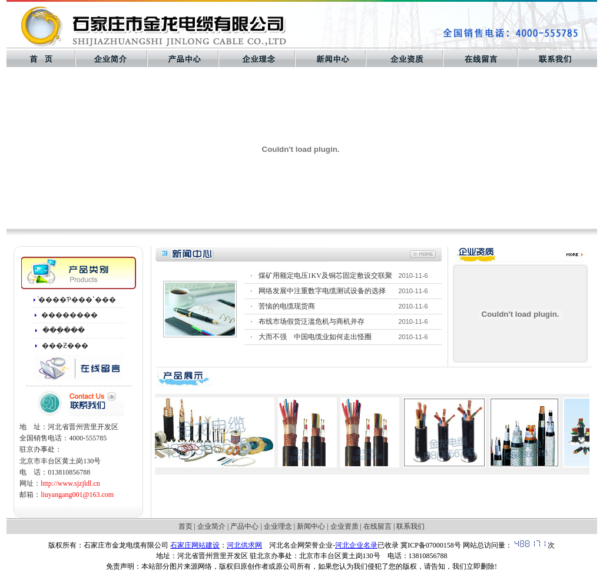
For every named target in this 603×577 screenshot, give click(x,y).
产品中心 (244, 526)
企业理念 (278, 526)
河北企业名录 (356, 545)
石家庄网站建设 (195, 545)
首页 (185, 526)
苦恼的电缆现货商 (287, 306)
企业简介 (211, 526)
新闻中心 (311, 526)
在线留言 (377, 526)
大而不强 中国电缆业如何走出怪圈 (315, 337)
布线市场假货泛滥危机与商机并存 (312, 321)
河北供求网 (244, 545)
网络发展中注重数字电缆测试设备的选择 (322, 291)
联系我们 (410, 526)
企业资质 (344, 526)
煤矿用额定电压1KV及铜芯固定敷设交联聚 (325, 275)
